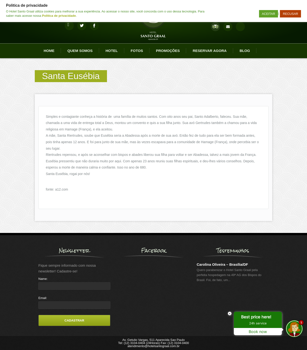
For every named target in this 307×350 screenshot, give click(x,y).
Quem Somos (80, 51)
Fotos (137, 51)
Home (49, 51)
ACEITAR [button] (268, 14)
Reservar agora (209, 51)
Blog (245, 51)
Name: (42, 279)
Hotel (112, 51)
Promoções (168, 51)
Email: (42, 298)
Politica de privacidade (59, 15)
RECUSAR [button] (290, 14)
